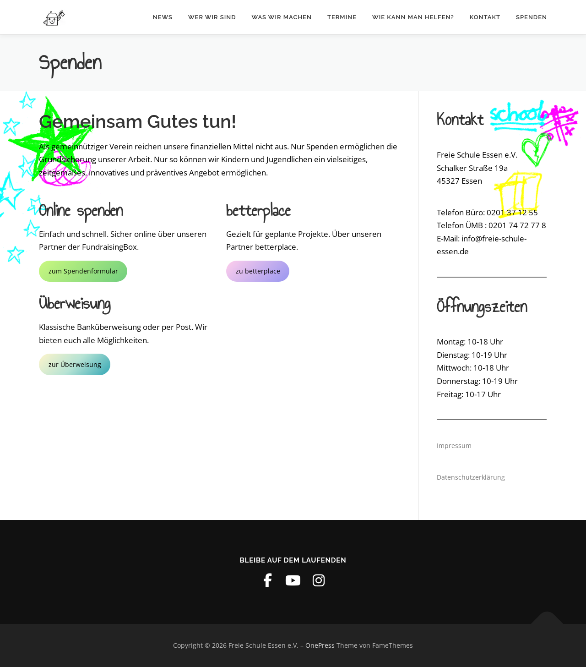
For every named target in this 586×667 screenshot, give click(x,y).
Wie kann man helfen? (413, 17)
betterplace (258, 210)
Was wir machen (282, 17)
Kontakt (485, 17)
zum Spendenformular (83, 271)
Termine (342, 17)
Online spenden (81, 210)
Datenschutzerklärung (471, 477)
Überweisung (74, 303)
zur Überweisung (75, 364)
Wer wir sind (212, 17)
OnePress (320, 645)
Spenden (531, 17)
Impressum (454, 445)
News (163, 17)
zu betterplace (258, 271)
